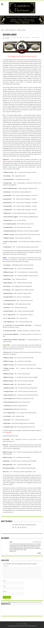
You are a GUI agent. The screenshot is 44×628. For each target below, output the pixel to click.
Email (4, 586)
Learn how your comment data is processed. (30, 602)
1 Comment (36, 37)
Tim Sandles (7, 37)
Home (2, 30)
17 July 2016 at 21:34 (37, 542)
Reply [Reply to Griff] (39, 553)
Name (5, 580)
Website (5, 591)
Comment (5, 566)
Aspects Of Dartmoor (10, 30)
